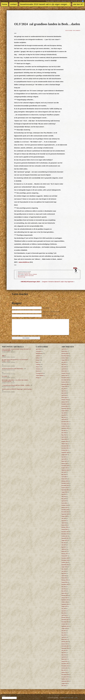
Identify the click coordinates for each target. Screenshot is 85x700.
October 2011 (64, 668)
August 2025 (64, 360)
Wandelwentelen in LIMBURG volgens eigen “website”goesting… (17, 389)
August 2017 (64, 540)
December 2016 (65, 558)
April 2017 (63, 549)
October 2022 (64, 426)
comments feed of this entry (26, 275)
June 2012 (63, 652)
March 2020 (64, 478)
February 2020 (64, 481)
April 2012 (63, 657)
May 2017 (63, 547)
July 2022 (63, 430)
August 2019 (64, 492)
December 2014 (65, 600)
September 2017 (65, 538)
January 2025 (64, 375)
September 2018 (65, 514)
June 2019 (63, 496)
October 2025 (64, 358)
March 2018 (64, 525)
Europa (37, 360)
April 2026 (63, 349)
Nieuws (30, 274)
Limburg (26, 274)
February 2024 (64, 399)
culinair (37, 358)
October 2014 (64, 602)
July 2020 (63, 472)
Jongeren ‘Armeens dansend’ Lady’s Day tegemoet (57, 281)
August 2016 (64, 567)
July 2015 (63, 586)
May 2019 (63, 498)
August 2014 (64, 606)
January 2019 (64, 507)
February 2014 (64, 617)
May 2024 (63, 393)
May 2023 (63, 417)
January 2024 (64, 402)
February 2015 (64, 595)
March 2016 (64, 578)
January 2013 (64, 644)
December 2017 (65, 531)
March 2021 (64, 461)
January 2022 (64, 443)
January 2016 (64, 582)
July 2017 (63, 542)
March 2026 (64, 351)
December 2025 (65, 355)
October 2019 (64, 487)
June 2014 (63, 611)
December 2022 (65, 421)
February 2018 (64, 527)
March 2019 (64, 503)
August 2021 (64, 454)
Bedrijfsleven (39, 353)
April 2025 (63, 369)
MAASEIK (4, 376)
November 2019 (65, 485)
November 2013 (65, 622)
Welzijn (37, 377)
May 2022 (63, 435)
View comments (76, 30)
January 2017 (64, 556)
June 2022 (63, 432)
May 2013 (63, 635)
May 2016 (63, 573)
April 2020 (63, 476)
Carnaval (38, 355)
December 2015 (65, 584)
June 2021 (63, 457)
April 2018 (63, 522)
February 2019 (64, 505)
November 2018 (65, 511)
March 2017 (64, 551)
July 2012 (63, 650)
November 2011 (65, 666)
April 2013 (63, 637)
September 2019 (65, 489)
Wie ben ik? (78, 4)
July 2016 (63, 569)
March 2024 (64, 397)
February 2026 (64, 353)
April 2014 (63, 615)
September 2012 (65, 648)
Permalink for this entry (24, 273)
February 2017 (64, 553)
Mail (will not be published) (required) (51, 311)
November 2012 (65, 646)
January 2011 (64, 672)
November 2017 (65, 533)
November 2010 (65, 677)
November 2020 (65, 465)
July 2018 (63, 518)
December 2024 (65, 377)
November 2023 (65, 404)
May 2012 (63, 655)
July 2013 (63, 630)
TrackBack (21, 277)
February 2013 (64, 641)
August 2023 (64, 410)
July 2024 (63, 388)
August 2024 (64, 386)
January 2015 (64, 597)
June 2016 (63, 571)
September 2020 (65, 470)
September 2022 (65, 428)
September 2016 (65, 564)
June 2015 (63, 589)
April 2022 (63, 437)
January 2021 (64, 463)
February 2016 (64, 580)
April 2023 (63, 419)
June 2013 (63, 633)
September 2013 (65, 626)
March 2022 (64, 439)
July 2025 (63, 362)
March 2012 (64, 659)
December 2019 (65, 483)
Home (4, 4)
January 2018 (64, 529)
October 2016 (64, 562)
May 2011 (63, 670)
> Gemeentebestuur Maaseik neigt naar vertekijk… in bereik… (16, 385)
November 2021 (65, 448)
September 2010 (65, 681)
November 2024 (65, 380)
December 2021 (65, 446)
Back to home (68, 30)
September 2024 (65, 384)
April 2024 (63, 395)
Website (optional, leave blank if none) (51, 315)
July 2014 (63, 608)
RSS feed (80, 1)
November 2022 (65, 424)
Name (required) (46, 308)
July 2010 (63, 685)
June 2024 (63, 391)
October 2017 (64, 536)
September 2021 (65, 452)
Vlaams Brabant (39, 375)
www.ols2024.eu (24, 262)
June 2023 (63, 415)
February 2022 (64, 441)
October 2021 (64, 450)
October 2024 (64, 382)
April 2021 (63, 459)
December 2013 (65, 619)
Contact (13, 4)
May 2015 (63, 591)
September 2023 (65, 408)
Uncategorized (39, 373)
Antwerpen (38, 351)
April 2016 (63, 575)
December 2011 (65, 663)
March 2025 (64, 371)
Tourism (38, 371)
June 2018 (63, 520)
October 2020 (64, 467)
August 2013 (64, 628)
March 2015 (64, 593)
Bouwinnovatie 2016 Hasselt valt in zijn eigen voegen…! (45, 4)
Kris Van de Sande (69, 697)
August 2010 (64, 683)
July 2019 (63, 494)
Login (76, 697)
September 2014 (65, 604)
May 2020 (63, 474)
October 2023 (64, 406)
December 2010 (65, 674)
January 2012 (64, 661)
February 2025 (64, 373)
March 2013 (64, 639)
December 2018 (65, 509)
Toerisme (34, 274)
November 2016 (65, 560)
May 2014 (63, 613)
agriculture (38, 349)
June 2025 (63, 364)
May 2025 (63, 366)
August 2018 (64, 516)
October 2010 (64, 679)
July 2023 (63, 413)
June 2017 (63, 544)
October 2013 (64, 624)
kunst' (37, 362)
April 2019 (63, 500)
